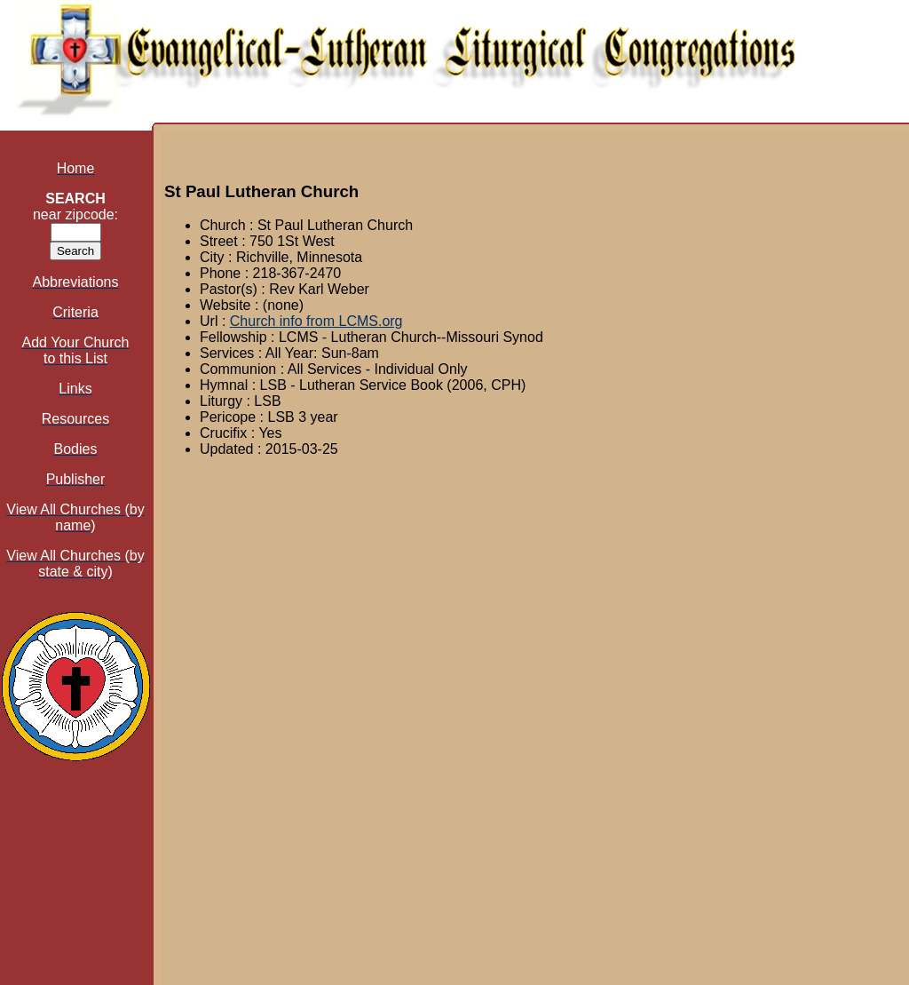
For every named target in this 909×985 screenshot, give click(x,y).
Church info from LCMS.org (316, 321)
